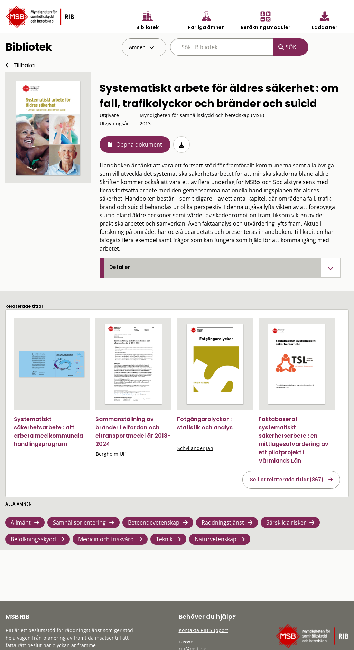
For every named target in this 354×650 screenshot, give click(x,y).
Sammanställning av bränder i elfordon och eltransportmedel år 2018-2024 (132, 431)
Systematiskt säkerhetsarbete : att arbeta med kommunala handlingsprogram (48, 431)
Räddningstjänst (223, 522)
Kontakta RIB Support (203, 630)
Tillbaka (24, 65)
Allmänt (21, 522)
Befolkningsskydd (33, 539)
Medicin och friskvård (106, 539)
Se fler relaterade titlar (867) (287, 479)
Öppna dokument (139, 144)
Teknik (164, 539)
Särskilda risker (286, 522)
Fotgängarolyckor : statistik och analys (205, 423)
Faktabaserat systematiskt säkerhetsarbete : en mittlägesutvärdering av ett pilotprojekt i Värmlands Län (293, 440)
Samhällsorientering (79, 522)
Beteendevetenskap (153, 522)
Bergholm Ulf (111, 453)
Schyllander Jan (195, 448)
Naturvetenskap (215, 539)
